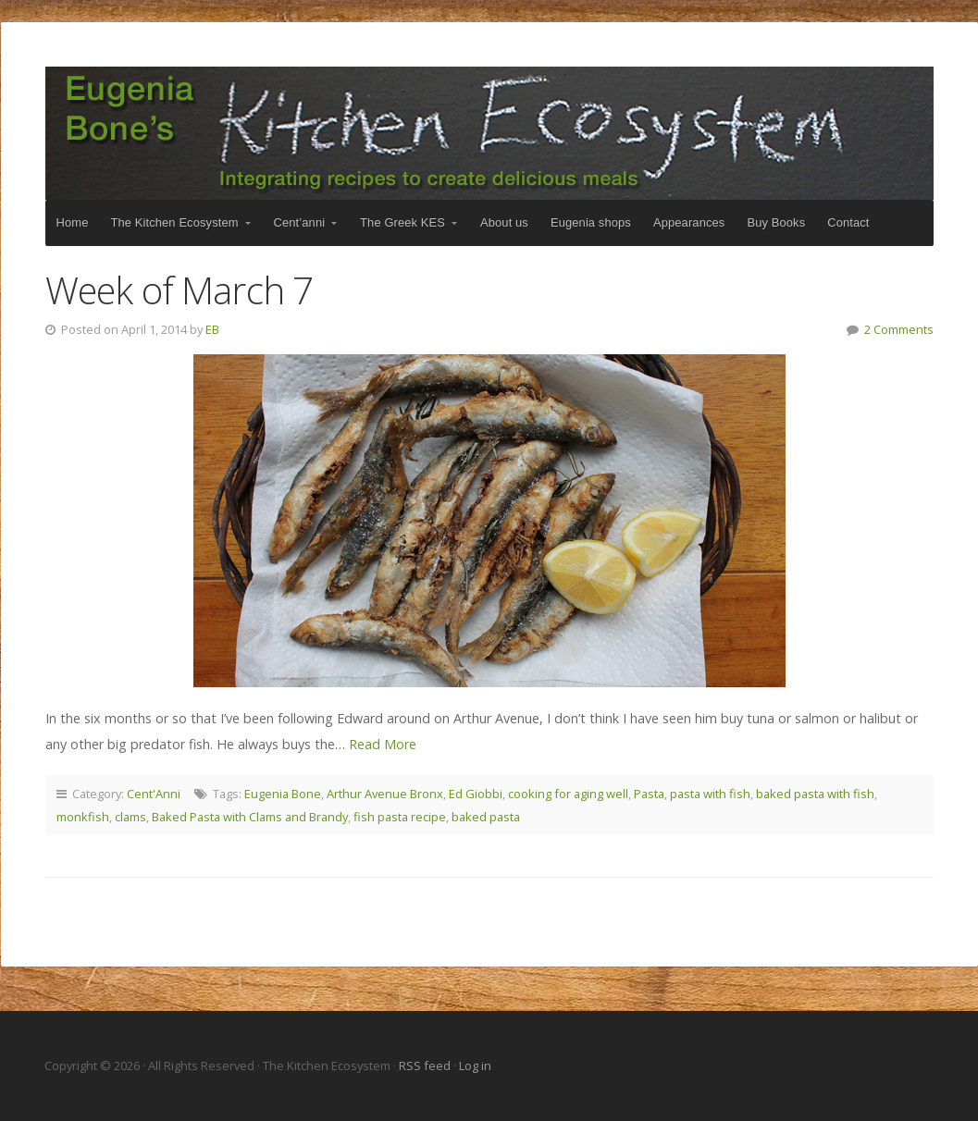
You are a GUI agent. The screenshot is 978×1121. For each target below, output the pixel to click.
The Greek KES (402, 222)
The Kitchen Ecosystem (489, 133)
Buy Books (776, 222)
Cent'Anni (153, 793)
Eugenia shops (591, 222)
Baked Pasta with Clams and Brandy (250, 816)
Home (72, 222)
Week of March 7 (179, 290)
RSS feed (426, 1065)
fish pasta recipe (399, 816)
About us (504, 222)
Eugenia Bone (282, 793)
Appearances (688, 222)
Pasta (649, 793)
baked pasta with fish (815, 793)
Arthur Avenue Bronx (385, 793)
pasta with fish (710, 793)
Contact (848, 222)
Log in (475, 1065)
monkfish (82, 816)
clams (130, 816)
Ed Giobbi (475, 793)
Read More (382, 744)
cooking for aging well (568, 793)
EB (212, 329)
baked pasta (486, 816)
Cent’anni (300, 222)
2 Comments (899, 329)
